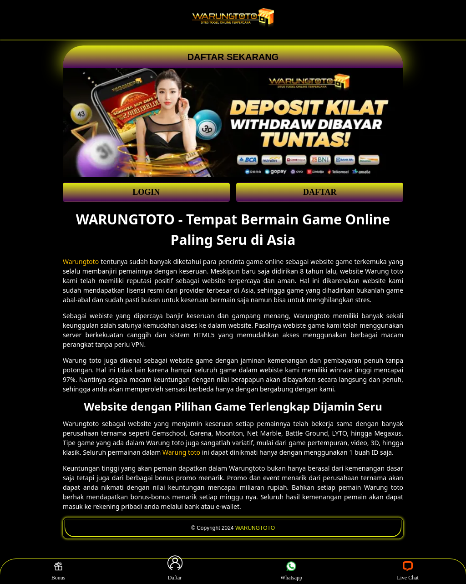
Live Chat (408, 571)
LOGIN (146, 192)
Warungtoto (81, 261)
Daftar (174, 571)
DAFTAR (320, 192)
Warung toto (181, 452)
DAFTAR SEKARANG (233, 57)
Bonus (58, 571)
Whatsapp (291, 571)
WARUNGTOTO (255, 528)
